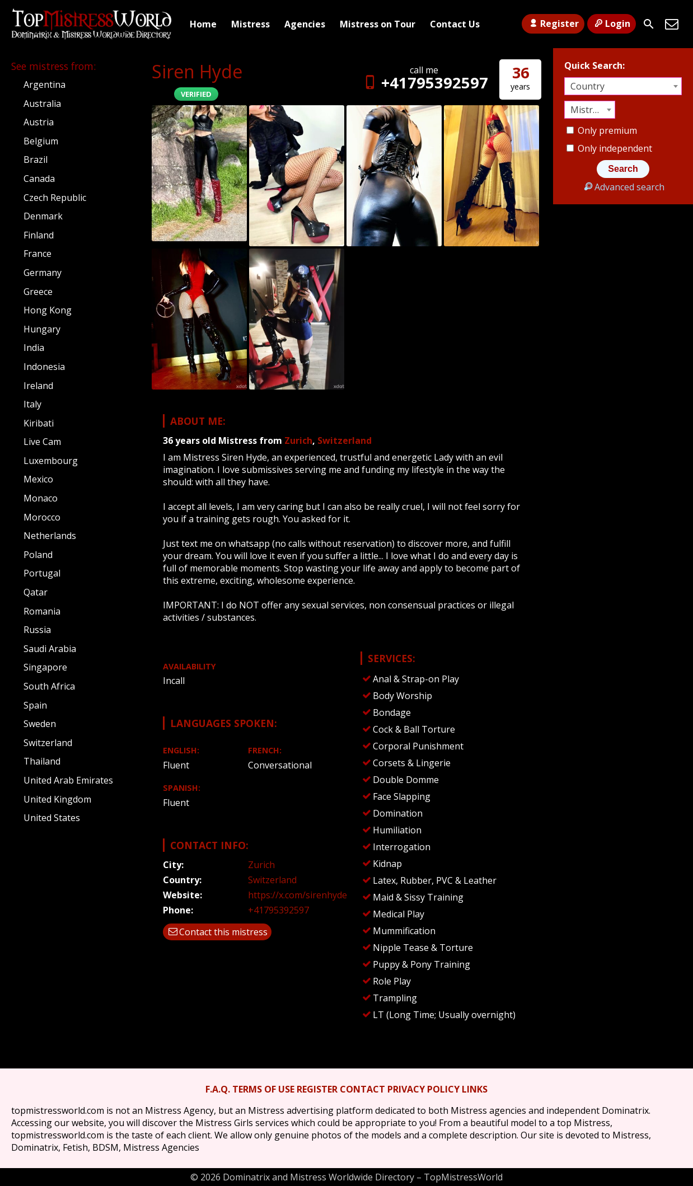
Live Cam (42, 441)
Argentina (44, 84)
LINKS (475, 1089)
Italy (32, 404)
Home (203, 24)
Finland (39, 235)
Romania (42, 611)
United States (52, 818)
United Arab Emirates (68, 780)
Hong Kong (48, 310)
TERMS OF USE (263, 1089)
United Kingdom (57, 799)
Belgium (41, 141)
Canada (39, 178)
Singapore (45, 667)
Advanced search (623, 187)
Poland (38, 555)
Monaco (41, 498)
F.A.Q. (217, 1089)
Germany (43, 272)
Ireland (38, 385)
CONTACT (362, 1089)
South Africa (49, 686)
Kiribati (39, 423)
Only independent (609, 148)
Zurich (298, 440)
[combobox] (623, 86)
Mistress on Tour (377, 24)
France (37, 253)
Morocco (42, 517)
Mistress (250, 24)
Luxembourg (51, 460)
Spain (35, 705)
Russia (37, 630)
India (34, 347)
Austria (39, 122)
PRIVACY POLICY (423, 1089)
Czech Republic (55, 197)
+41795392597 (424, 82)
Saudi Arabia (50, 649)
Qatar (36, 592)
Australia (42, 103)
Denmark (43, 216)
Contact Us (455, 24)
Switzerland (344, 440)
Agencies (304, 24)
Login (611, 23)
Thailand (42, 761)
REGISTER (317, 1089)
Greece (38, 291)
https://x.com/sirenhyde (297, 895)
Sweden (40, 724)
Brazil (36, 159)
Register (552, 23)
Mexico (38, 479)
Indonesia (44, 366)
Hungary (42, 329)
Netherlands (50, 535)
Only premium (601, 130)
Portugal (42, 573)
